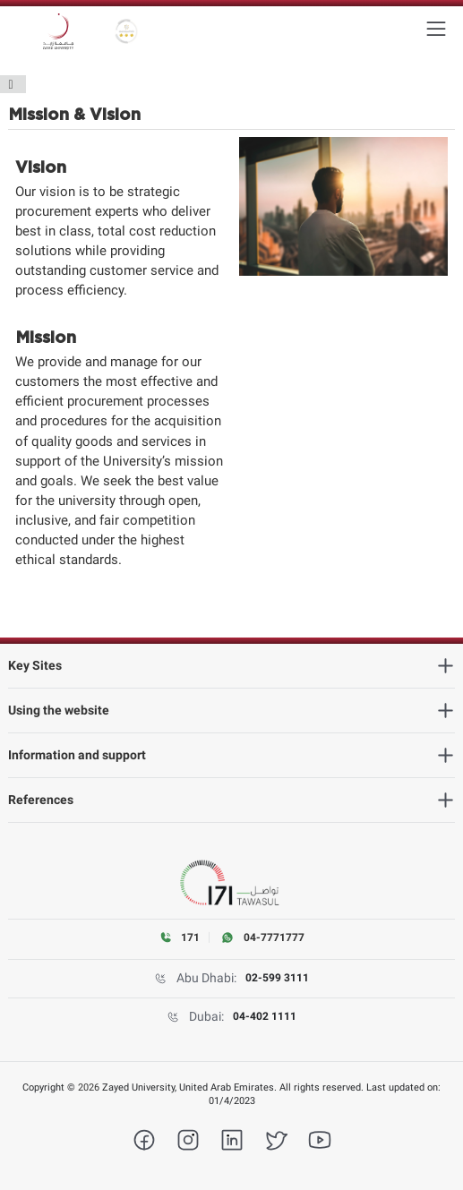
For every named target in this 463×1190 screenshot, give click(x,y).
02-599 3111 (277, 978)
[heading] (232, 666)
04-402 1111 (264, 1016)
